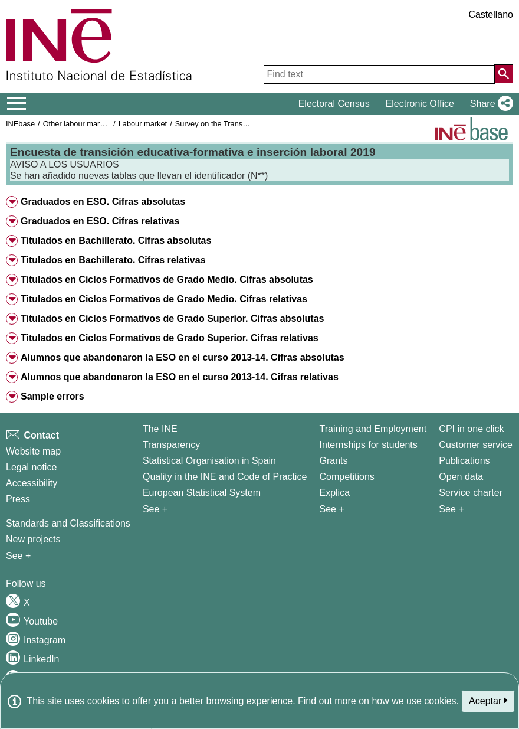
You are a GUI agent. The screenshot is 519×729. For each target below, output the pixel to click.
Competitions (346, 477)
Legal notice (31, 467)
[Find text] (379, 74)
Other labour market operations (95, 123)
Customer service (475, 445)
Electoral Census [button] (334, 104)
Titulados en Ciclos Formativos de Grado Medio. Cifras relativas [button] (164, 299)
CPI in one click (471, 429)
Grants (333, 461)
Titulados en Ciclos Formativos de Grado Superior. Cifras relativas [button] (169, 338)
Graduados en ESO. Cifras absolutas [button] (103, 202)
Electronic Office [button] (420, 104)
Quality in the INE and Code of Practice (225, 477)
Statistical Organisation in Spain (209, 461)
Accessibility (31, 483)
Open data (461, 477)
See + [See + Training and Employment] (331, 509)
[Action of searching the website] (503, 73)
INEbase (20, 123)
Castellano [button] (490, 14)
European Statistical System (202, 493)
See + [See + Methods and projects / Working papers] (18, 556)
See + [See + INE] (155, 509)
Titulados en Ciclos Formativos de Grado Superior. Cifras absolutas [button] (172, 318)
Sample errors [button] (52, 396)
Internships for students (368, 445)
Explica (334, 493)
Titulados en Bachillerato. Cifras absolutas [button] (116, 241)
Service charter (470, 493)
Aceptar (488, 700)
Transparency (171, 445)
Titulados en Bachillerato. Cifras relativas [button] (113, 260)
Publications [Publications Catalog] (464, 461)
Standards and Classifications (68, 523)
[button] (489, 104)
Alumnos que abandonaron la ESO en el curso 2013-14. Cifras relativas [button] (180, 377)
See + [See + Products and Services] (451, 509)
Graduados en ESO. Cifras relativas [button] (100, 221)
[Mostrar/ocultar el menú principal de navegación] (17, 104)
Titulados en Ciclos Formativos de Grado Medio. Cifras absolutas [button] (167, 279)
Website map (33, 451)
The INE (160, 429)
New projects (33, 539)
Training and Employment (372, 429)
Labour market (143, 123)
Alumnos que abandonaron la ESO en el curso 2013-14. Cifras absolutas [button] (182, 357)
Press (18, 499)
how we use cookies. (415, 701)
